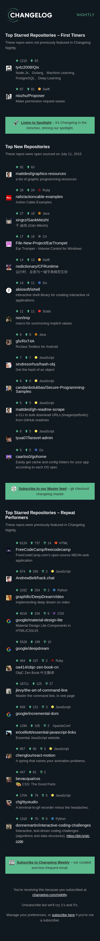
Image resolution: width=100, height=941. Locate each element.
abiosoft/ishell (28, 289)
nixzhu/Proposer (30, 95)
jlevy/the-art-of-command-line (41, 690)
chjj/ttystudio (27, 802)
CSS (58, 613)
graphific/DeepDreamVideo (40, 596)
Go (42, 283)
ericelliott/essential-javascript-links (46, 732)
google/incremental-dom (37, 713)
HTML (61, 543)
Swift (44, 89)
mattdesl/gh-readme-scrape (40, 409)
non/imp (23, 317)
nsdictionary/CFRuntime (37, 266)
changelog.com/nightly (49, 895)
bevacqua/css (28, 778)
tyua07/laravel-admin (34, 437)
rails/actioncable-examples (39, 196)
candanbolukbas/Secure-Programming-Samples (50, 389)
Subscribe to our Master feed (42, 489)
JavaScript (44, 358)
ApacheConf (61, 726)
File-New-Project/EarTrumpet (41, 243)
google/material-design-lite (39, 620)
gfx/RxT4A (25, 341)
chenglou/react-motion (35, 755)
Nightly (86, 15)
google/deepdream (32, 648)
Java (43, 213)
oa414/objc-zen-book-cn (37, 667)
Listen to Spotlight (36, 123)
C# (42, 236)
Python (60, 590)
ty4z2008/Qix (27, 67)
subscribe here (63, 915)
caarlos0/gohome (31, 456)
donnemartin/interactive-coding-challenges (53, 825)
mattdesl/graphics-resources (41, 173)
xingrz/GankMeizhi (32, 220)
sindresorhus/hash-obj (35, 364)
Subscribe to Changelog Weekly (43, 862)
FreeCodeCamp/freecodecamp (43, 549)
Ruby (44, 190)
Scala (44, 311)
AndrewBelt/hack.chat (35, 578)
